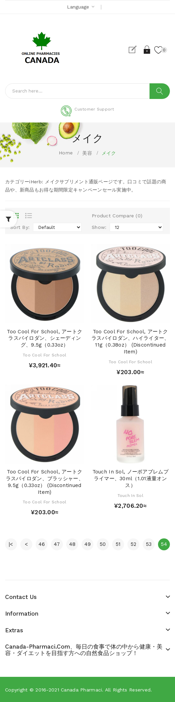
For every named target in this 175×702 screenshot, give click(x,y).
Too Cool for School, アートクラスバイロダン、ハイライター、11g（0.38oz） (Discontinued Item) (130, 342)
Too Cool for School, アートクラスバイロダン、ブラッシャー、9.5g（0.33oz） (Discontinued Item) (45, 482)
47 (57, 544)
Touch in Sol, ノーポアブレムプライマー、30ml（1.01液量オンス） (130, 478)
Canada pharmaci (81, 689)
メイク (109, 153)
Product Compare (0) (117, 215)
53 (149, 544)
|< (11, 544)
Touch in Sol (130, 495)
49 (87, 544)
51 (118, 544)
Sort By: (20, 227)
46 (41, 544)
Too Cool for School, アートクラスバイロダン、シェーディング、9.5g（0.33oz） (44, 338)
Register (135, 50)
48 (72, 544)
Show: (99, 227)
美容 (87, 153)
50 (103, 544)
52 (133, 544)
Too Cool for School (44, 355)
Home (66, 152)
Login (147, 50)
